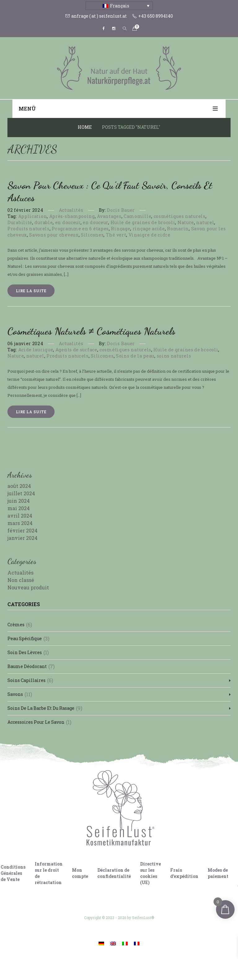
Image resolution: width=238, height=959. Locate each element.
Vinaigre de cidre (149, 235)
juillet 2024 (21, 493)
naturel (205, 222)
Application (32, 216)
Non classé (20, 580)
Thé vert (116, 235)
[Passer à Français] (137, 943)
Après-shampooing (72, 216)
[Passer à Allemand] (101, 943)
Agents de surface (76, 350)
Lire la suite (31, 290)
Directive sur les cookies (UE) (150, 873)
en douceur (68, 222)
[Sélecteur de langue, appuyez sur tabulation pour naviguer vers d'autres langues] (119, 6)
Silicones (92, 235)
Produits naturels (28, 229)
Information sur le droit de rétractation (49, 873)
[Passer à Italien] (125, 943)
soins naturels (174, 356)
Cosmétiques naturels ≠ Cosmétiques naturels (91, 331)
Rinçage (120, 229)
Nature (186, 222)
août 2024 (19, 486)
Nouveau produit (28, 587)
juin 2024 (18, 500)
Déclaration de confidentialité (114, 873)
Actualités (71, 210)
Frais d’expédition (184, 873)
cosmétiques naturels (179, 216)
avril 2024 (19, 515)
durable (43, 222)
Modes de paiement (218, 873)
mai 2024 (18, 508)
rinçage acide (149, 229)
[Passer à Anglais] (113, 943)
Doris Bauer (121, 210)
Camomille (137, 216)
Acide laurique (35, 350)
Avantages (109, 216)
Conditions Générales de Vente (13, 873)
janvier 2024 (22, 538)
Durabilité (19, 222)
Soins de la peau (135, 356)
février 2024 (22, 530)
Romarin (178, 229)
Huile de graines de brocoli (143, 222)
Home (85, 127)
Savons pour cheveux (53, 235)
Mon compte (80, 873)
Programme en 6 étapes (80, 229)
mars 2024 (20, 523)
